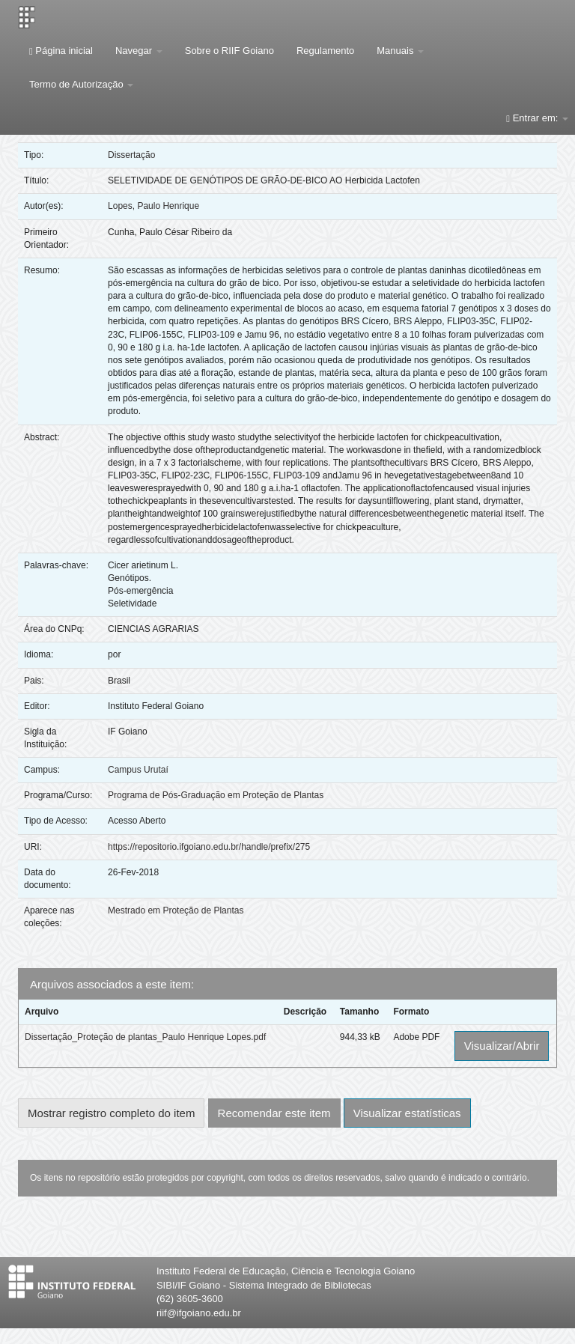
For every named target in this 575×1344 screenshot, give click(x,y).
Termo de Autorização (81, 84)
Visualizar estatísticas (407, 1113)
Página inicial (61, 50)
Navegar (138, 50)
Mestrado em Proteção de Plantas (175, 910)
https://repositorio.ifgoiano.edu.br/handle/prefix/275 (209, 847)
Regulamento (325, 50)
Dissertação (131, 155)
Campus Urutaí (138, 769)
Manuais (400, 50)
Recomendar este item (274, 1113)
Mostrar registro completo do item (111, 1113)
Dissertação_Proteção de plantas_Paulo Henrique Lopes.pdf (145, 1037)
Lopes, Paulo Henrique (153, 206)
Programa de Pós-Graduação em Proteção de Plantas (215, 795)
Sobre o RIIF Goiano (229, 50)
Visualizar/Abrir (502, 1045)
